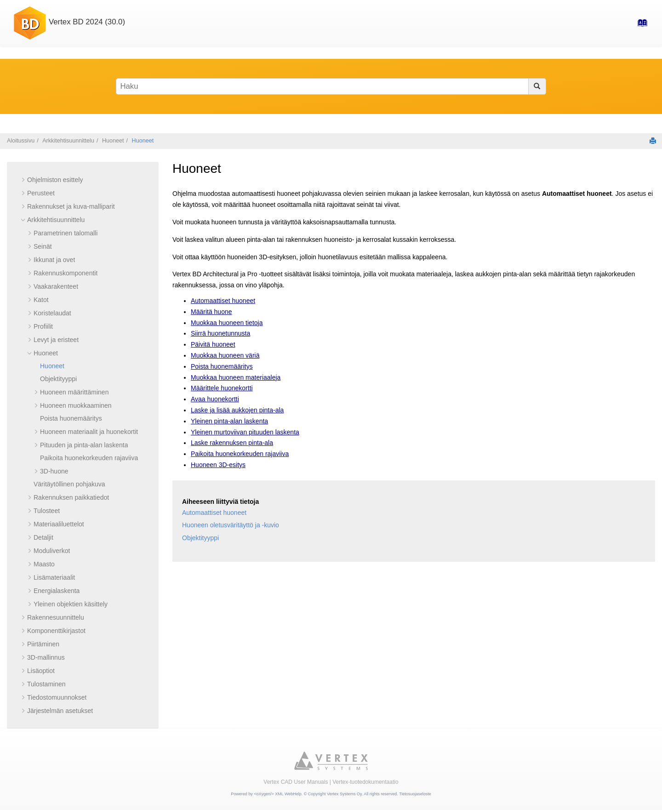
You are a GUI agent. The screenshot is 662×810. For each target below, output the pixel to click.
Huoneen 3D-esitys (218, 464)
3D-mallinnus (46, 657)
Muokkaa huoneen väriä (225, 355)
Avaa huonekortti (215, 399)
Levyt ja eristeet (56, 339)
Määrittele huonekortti (222, 388)
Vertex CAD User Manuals (295, 782)
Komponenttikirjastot (56, 630)
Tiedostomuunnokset (56, 697)
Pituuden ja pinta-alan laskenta (84, 445)
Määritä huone (211, 311)
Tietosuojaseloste (415, 794)
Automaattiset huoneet (223, 300)
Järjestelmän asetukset (60, 710)
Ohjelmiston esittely (55, 179)
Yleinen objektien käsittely (71, 604)
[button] (23, 180)
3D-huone (54, 471)
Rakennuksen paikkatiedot (71, 497)
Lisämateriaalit (54, 577)
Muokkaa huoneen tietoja (227, 322)
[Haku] (537, 86)
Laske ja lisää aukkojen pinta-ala (237, 410)
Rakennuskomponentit (65, 273)
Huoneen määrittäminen (74, 392)
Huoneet (113, 140)
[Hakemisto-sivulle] (639, 25)
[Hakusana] (331, 86)
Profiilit (43, 326)
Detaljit (43, 537)
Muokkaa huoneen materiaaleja (235, 377)
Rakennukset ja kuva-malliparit (71, 206)
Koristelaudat (52, 313)
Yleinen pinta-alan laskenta (229, 421)
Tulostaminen (46, 684)
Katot (41, 299)
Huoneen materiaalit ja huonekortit (89, 431)
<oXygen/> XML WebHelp (278, 794)
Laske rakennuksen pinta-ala (232, 442)
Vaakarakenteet (56, 286)
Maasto (44, 564)
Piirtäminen (43, 644)
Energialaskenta (57, 590)
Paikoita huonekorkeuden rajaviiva (89, 458)
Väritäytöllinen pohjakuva (69, 484)
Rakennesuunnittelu (55, 617)
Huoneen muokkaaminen (76, 405)
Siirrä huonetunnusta (220, 333)
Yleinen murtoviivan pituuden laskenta (245, 432)
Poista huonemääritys (71, 418)
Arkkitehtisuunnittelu (68, 140)
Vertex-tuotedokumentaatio (365, 782)
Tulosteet (47, 510)
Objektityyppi (58, 378)
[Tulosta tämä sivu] (653, 140)
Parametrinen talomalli (65, 233)
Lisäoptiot (41, 670)
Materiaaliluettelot (59, 524)
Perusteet (41, 193)
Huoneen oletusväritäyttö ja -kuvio (230, 525)
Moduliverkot (52, 550)
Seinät (43, 246)
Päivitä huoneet (213, 344)
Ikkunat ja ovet (54, 259)
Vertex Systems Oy (344, 794)
